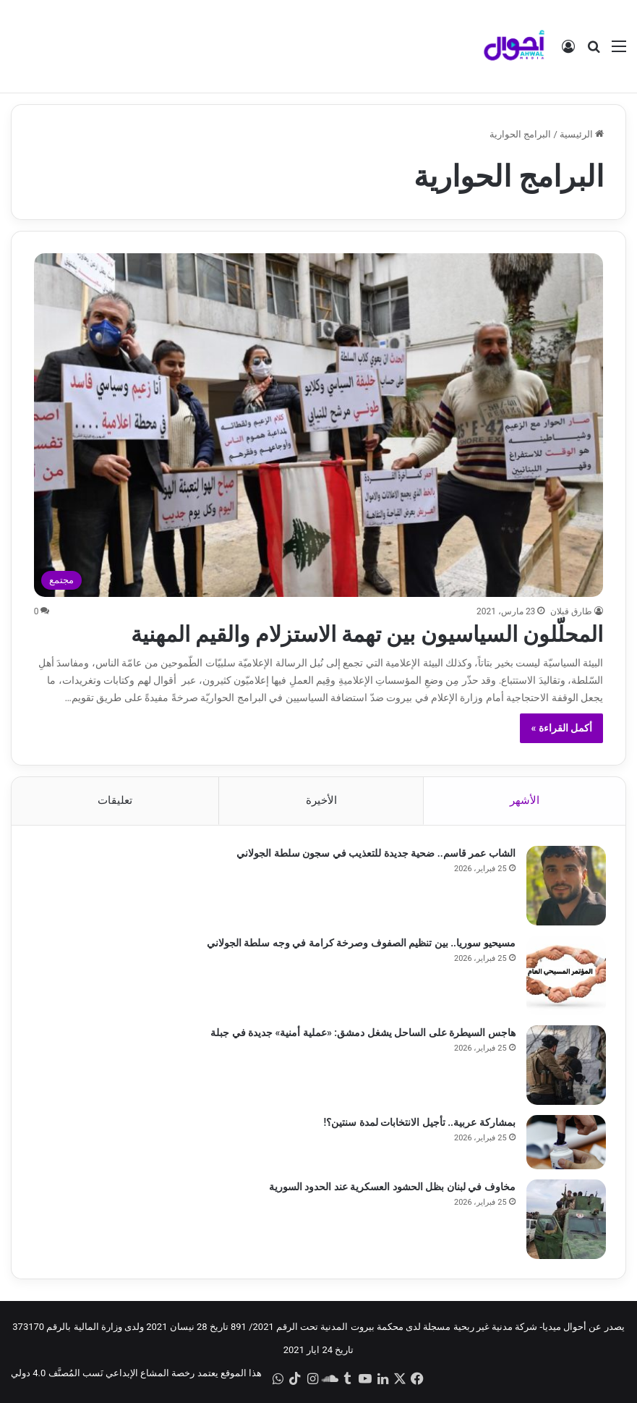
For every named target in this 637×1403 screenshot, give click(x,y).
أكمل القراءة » (561, 728)
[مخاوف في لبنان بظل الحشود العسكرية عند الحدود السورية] (564, 1220)
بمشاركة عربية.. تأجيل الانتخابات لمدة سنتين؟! (417, 1123)
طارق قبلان (571, 611)
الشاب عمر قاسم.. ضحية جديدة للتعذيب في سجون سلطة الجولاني (374, 854)
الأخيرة (321, 800)
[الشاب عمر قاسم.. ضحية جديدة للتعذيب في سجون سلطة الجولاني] (564, 887)
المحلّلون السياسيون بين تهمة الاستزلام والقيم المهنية (367, 634)
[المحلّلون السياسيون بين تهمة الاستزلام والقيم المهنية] (319, 425)
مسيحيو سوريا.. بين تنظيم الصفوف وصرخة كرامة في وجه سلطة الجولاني (359, 944)
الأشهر (524, 800)
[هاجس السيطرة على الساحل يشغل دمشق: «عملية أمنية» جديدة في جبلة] (564, 1066)
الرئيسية (582, 134)
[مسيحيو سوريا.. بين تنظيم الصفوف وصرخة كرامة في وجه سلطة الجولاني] (564, 977)
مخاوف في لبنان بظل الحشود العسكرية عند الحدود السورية (390, 1188)
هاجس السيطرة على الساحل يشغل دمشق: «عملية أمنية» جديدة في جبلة (361, 1034)
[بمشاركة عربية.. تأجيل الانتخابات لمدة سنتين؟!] (564, 1143)
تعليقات (115, 800)
